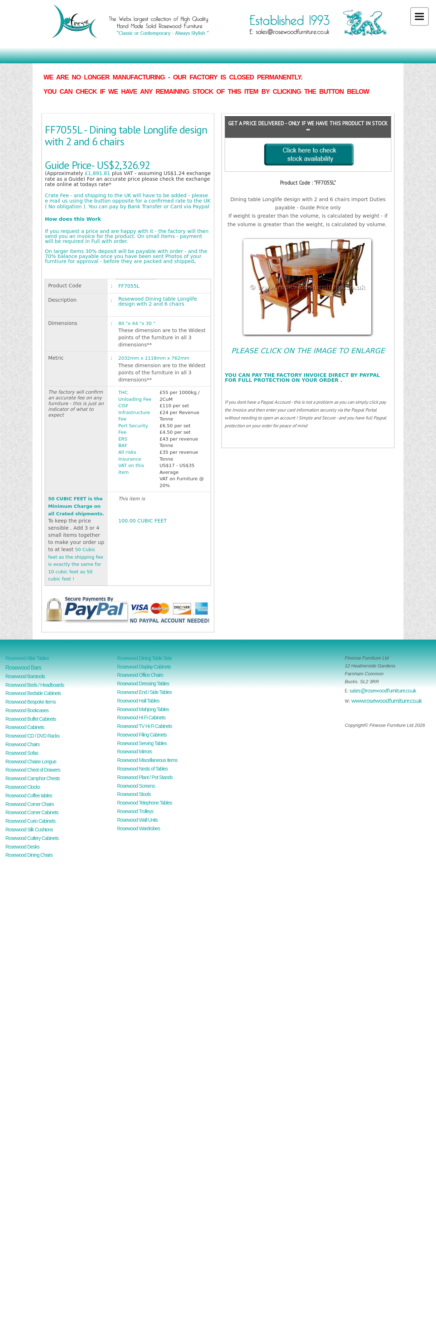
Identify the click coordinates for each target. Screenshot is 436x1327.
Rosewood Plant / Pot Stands (144, 777)
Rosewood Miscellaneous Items (147, 760)
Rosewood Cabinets (24, 727)
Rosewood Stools (134, 794)
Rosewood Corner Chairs (29, 804)
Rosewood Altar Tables (27, 658)
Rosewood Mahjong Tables (143, 709)
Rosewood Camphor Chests (32, 778)
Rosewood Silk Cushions (29, 829)
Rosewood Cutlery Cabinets (32, 838)
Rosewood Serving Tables (142, 743)
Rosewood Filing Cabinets (142, 735)
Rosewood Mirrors (134, 751)
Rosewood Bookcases (27, 710)
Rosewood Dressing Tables (143, 683)
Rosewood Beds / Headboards (34, 685)
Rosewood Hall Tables (138, 701)
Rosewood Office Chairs (140, 675)
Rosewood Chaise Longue (30, 761)
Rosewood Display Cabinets (144, 667)
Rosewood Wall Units (137, 820)
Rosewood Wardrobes (138, 828)
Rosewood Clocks (22, 787)
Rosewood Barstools (25, 676)
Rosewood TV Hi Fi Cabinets (144, 726)
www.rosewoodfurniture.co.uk (386, 700)
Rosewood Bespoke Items (30, 702)
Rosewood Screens (136, 786)
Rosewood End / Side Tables (144, 692)
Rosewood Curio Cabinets (30, 821)
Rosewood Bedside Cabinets (33, 693)
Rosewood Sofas (21, 753)
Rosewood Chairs (22, 744)
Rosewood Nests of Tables (142, 769)
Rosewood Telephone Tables (144, 803)
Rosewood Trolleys (135, 811)
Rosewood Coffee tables (28, 795)
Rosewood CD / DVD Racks (32, 736)
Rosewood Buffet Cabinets (30, 719)
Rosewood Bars (23, 668)
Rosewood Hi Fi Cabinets (141, 717)
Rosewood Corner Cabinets (31, 812)
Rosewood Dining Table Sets (144, 658)
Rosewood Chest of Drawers (32, 770)
